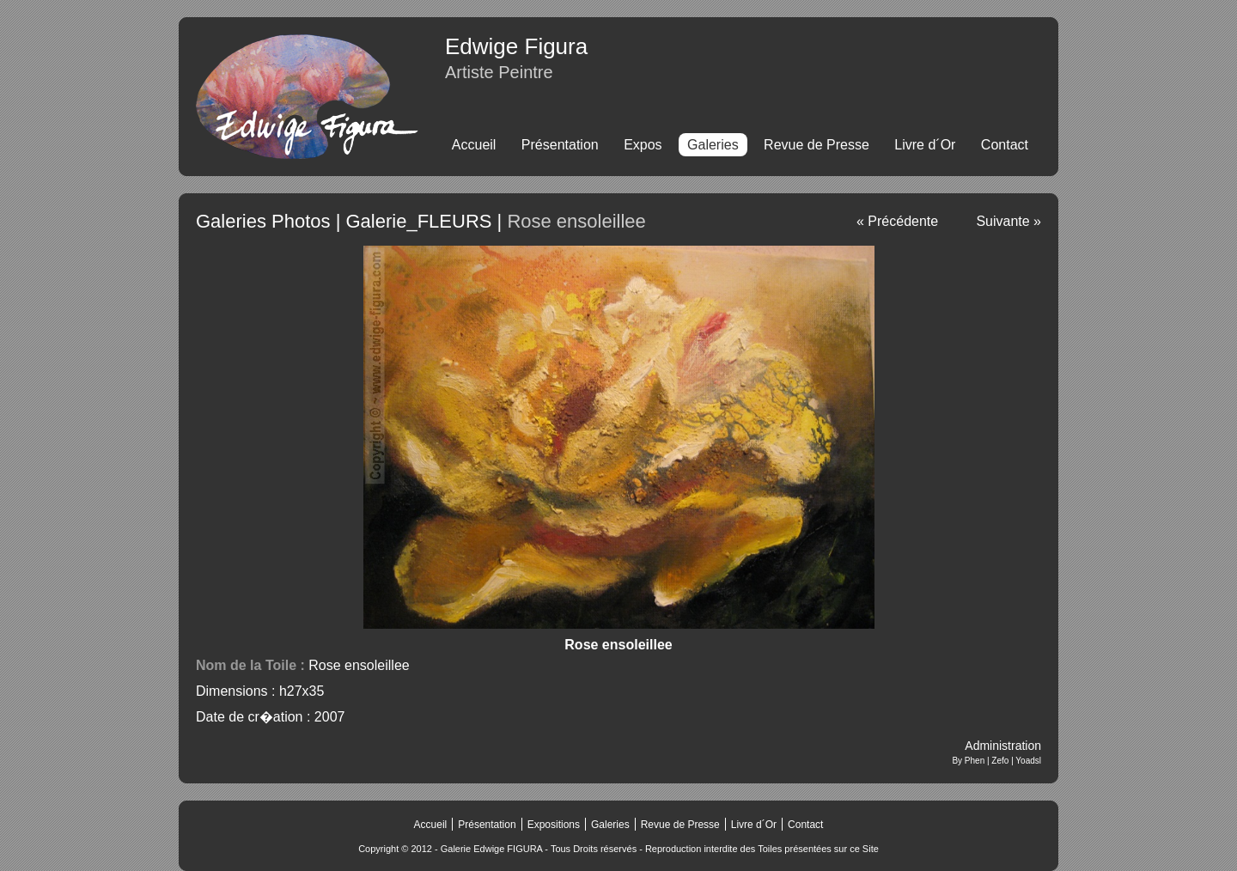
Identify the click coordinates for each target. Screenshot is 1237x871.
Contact (1004, 144)
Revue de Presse (816, 144)
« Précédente (897, 221)
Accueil (474, 144)
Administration (1003, 745)
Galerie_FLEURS (418, 221)
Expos (642, 144)
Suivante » (1008, 221)
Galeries (610, 825)
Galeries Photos (263, 221)
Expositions (553, 825)
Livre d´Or (924, 144)
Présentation (560, 144)
